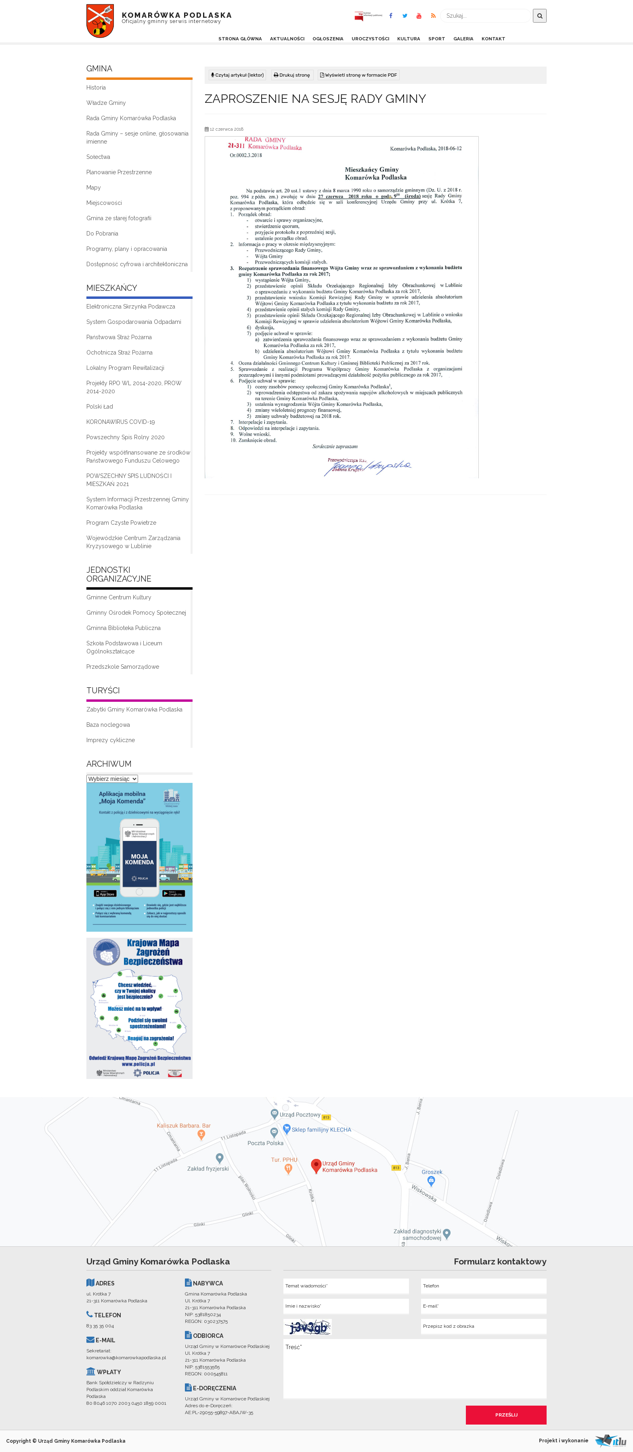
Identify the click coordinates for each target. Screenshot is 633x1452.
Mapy (93, 187)
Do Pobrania (102, 233)
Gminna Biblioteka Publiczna (123, 628)
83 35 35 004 (100, 1326)
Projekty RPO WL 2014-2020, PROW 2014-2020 (134, 387)
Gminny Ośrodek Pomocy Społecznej (136, 612)
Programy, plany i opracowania (126, 249)
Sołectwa (98, 157)
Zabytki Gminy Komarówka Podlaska (134, 709)
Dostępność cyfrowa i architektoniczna (137, 264)
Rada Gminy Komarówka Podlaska (131, 118)
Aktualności (287, 39)
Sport (436, 39)
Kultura (408, 39)
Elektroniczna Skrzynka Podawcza (130, 306)
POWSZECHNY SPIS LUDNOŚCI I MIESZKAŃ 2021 (129, 480)
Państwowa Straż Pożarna (119, 337)
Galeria (463, 39)
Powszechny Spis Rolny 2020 (125, 437)
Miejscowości (104, 203)
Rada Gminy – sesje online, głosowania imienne (137, 137)
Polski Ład (99, 406)
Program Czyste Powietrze (121, 522)
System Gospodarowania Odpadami (133, 322)
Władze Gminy (106, 103)
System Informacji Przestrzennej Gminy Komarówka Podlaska (137, 503)
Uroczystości (370, 39)
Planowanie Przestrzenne (119, 172)
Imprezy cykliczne (110, 740)
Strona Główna (240, 39)
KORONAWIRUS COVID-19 (120, 422)
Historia (96, 87)
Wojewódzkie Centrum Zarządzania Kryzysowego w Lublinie (133, 542)
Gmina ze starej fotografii (118, 218)
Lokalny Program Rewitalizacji (125, 368)
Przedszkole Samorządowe (122, 666)
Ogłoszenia (328, 39)
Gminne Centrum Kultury (118, 597)
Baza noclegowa (108, 725)
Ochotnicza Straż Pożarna (119, 352)
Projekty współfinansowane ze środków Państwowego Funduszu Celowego (138, 456)
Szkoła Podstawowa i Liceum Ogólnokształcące (124, 647)
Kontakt (493, 39)
